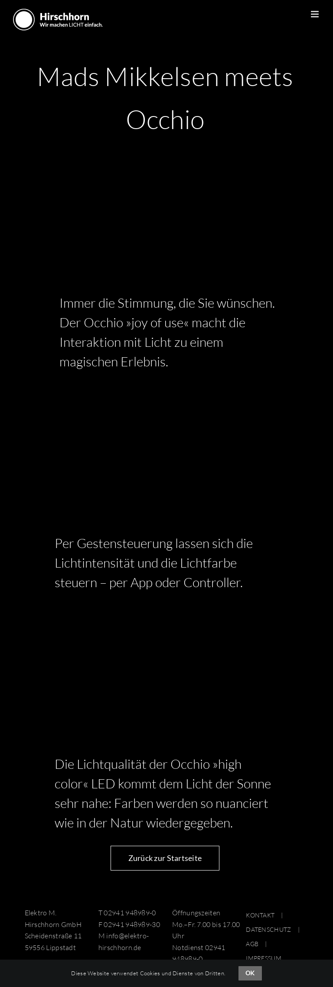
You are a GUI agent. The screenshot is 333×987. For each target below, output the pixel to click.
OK (250, 973)
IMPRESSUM (263, 958)
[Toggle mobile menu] (315, 14)
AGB (252, 943)
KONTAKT (260, 915)
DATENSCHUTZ (268, 929)
